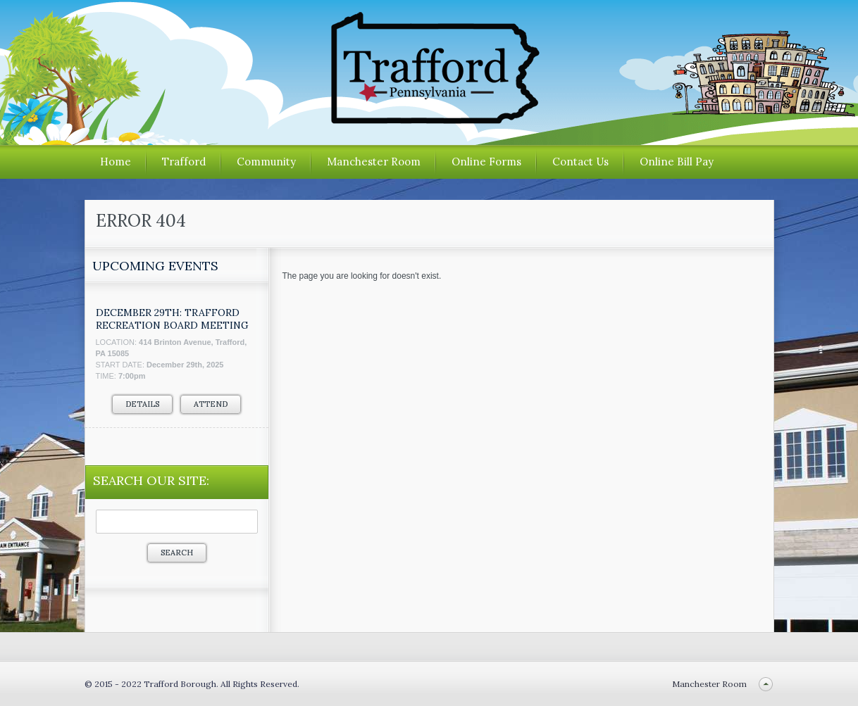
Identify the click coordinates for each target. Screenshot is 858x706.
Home (115, 161)
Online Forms (486, 161)
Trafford (184, 161)
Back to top (766, 684)
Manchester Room (374, 161)
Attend (211, 404)
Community (266, 161)
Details (142, 404)
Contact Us (580, 161)
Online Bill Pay (677, 161)
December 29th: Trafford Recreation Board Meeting (172, 319)
